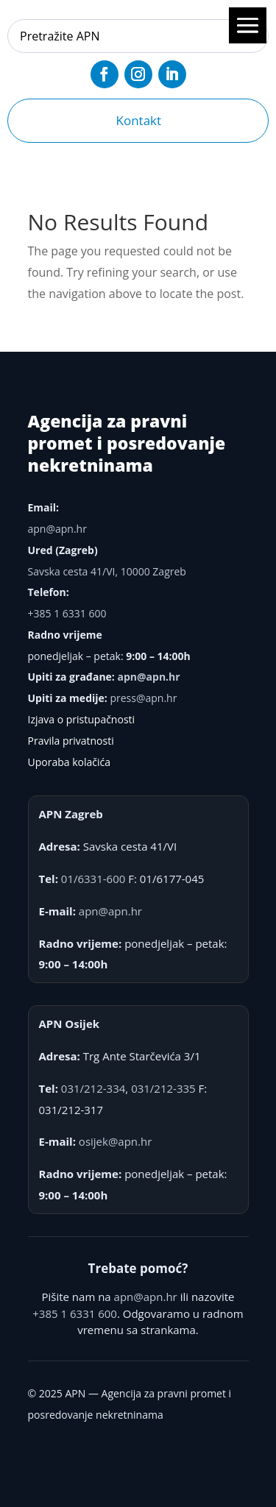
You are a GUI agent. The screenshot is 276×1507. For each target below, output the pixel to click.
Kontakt (139, 120)
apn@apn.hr (57, 529)
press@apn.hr (143, 698)
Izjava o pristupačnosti (81, 719)
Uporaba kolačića (69, 762)
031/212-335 (163, 1088)
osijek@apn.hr (115, 1141)
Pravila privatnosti (71, 741)
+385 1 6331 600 (67, 613)
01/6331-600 (93, 878)
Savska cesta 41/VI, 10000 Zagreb (107, 571)
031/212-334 (93, 1088)
